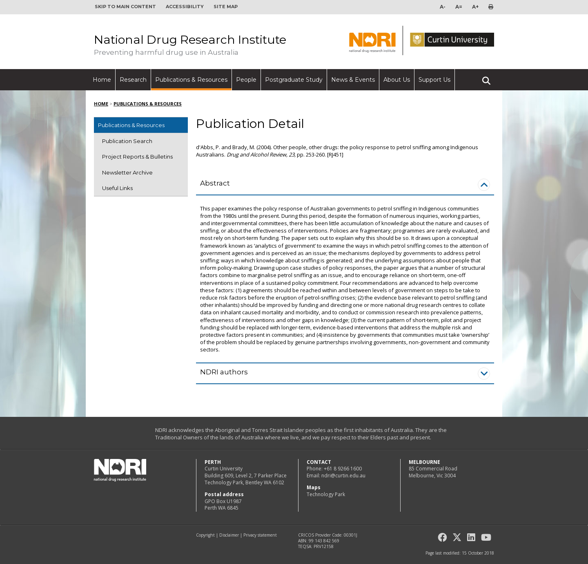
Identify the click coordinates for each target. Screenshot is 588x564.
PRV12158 (324, 546)
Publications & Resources (191, 79)
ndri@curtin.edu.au (343, 475)
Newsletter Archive (127, 172)
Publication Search (127, 141)
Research (133, 79)
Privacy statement (260, 535)
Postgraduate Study (294, 79)
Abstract (215, 183)
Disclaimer (229, 535)
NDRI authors (224, 372)
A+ (475, 7)
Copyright (205, 535)
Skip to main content (125, 6)
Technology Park (326, 494)
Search (486, 77)
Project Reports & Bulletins (137, 156)
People (246, 79)
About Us (396, 79)
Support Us (434, 79)
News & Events (353, 79)
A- (442, 7)
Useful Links (117, 188)
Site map (226, 6)
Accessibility (185, 6)
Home (102, 79)
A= (458, 7)
